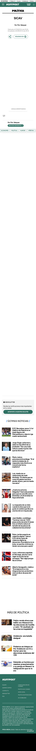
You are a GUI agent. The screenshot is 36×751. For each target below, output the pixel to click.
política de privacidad (25, 695)
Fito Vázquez (21, 25)
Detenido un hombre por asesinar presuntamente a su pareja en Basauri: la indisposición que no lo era (23, 666)
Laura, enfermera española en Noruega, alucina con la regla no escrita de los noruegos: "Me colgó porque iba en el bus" (22, 556)
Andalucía (25, 1)
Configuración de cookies (23, 685)
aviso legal (21, 692)
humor (22, 130)
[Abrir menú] (3, 4)
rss (3, 696)
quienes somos (6, 687)
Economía (4, 130)
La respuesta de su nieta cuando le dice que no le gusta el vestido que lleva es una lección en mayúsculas (22, 508)
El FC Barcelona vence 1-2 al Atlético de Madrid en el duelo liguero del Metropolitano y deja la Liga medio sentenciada (22, 432)
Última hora (29, 5)
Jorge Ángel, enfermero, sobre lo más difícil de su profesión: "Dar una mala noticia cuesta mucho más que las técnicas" (22, 447)
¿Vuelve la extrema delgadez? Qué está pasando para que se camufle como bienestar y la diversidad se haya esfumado (23, 494)
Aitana (32, 1)
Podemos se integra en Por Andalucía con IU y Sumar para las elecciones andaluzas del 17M (23, 650)
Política (18, 10)
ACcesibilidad (22, 697)
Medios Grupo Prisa (18, 745)
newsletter (6, 693)
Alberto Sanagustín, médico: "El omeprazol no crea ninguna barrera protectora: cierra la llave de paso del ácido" (23, 571)
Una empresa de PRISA (18, 741)
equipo (4, 685)
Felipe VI (12, 1)
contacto (5, 690)
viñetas (31, 130)
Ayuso (19, 1)
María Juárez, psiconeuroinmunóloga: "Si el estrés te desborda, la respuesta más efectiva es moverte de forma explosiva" (23, 462)
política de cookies (24, 689)
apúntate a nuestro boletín (18, 412)
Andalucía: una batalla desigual (22, 637)
